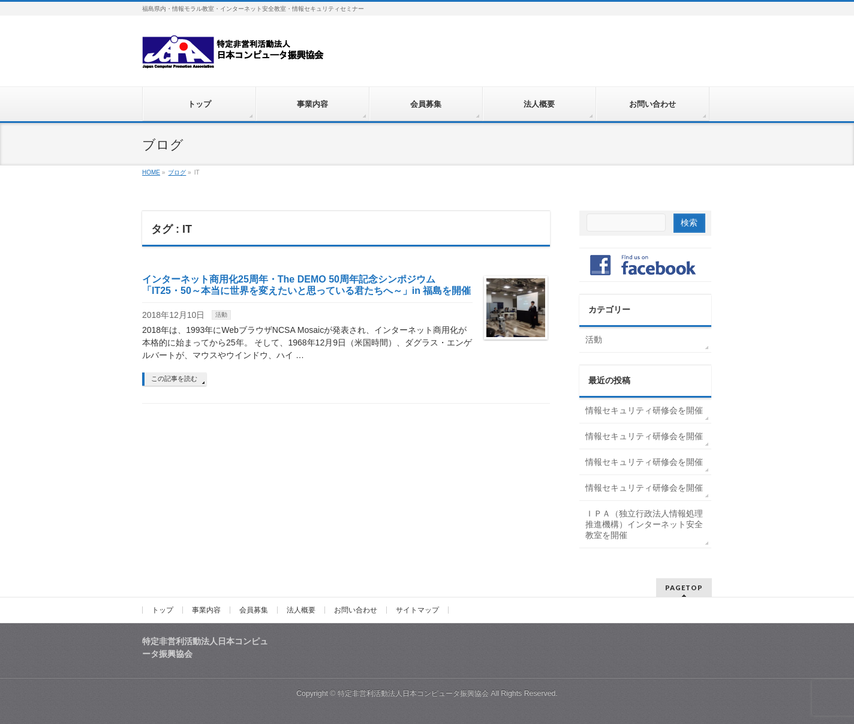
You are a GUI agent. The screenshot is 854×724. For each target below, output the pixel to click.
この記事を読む (174, 378)
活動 (221, 314)
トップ (162, 610)
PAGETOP (684, 587)
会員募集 (253, 610)
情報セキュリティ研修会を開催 (644, 410)
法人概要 (301, 610)
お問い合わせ (355, 610)
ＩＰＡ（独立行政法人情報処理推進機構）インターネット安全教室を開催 (644, 524)
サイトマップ (417, 610)
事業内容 (206, 610)
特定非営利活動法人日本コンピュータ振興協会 (413, 693)
